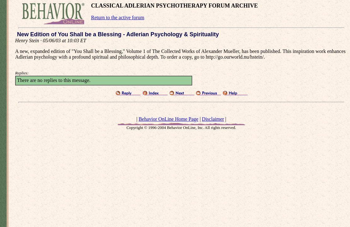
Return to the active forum (117, 17)
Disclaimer (213, 119)
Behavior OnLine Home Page (168, 119)
